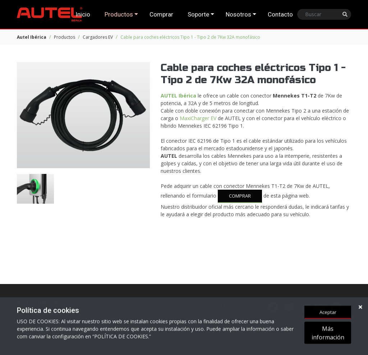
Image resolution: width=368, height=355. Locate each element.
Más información (328, 333)
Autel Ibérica (31, 37)
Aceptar (327, 312)
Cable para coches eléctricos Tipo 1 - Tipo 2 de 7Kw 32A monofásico (190, 37)
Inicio (82, 14)
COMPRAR (240, 196)
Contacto (280, 14)
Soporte (198, 14)
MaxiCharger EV (198, 118)
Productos (119, 14)
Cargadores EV (98, 37)
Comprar (161, 14)
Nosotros (238, 14)
